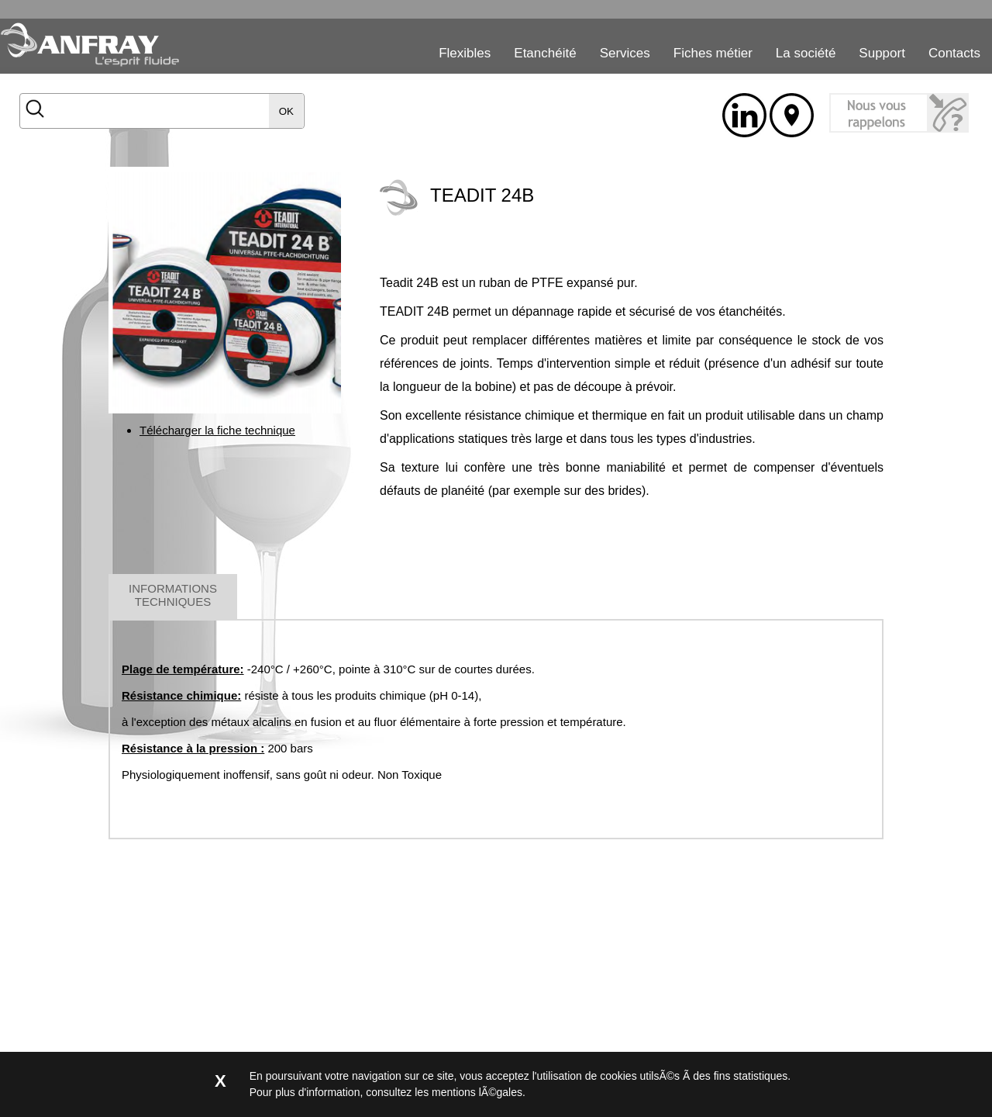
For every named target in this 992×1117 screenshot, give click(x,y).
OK (286, 111)
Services (625, 53)
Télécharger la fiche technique (217, 430)
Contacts (954, 53)
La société (806, 53)
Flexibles (465, 53)
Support (882, 53)
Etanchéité (545, 53)
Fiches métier (713, 53)
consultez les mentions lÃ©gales (444, 1092)
